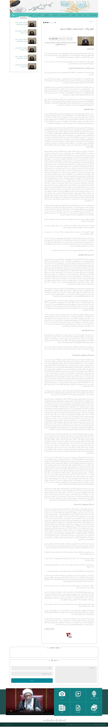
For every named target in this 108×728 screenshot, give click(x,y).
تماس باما (45, 720)
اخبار (85, 15)
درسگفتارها (47, 15)
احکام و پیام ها (65, 15)
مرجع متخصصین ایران (8, 724)
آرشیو (50, 720)
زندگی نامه (38, 15)
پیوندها (62, 720)
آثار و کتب (55, 15)
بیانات (79, 15)
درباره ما (54, 720)
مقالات (73, 15)
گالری (31, 15)
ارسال (32, 680)
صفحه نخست (93, 15)
